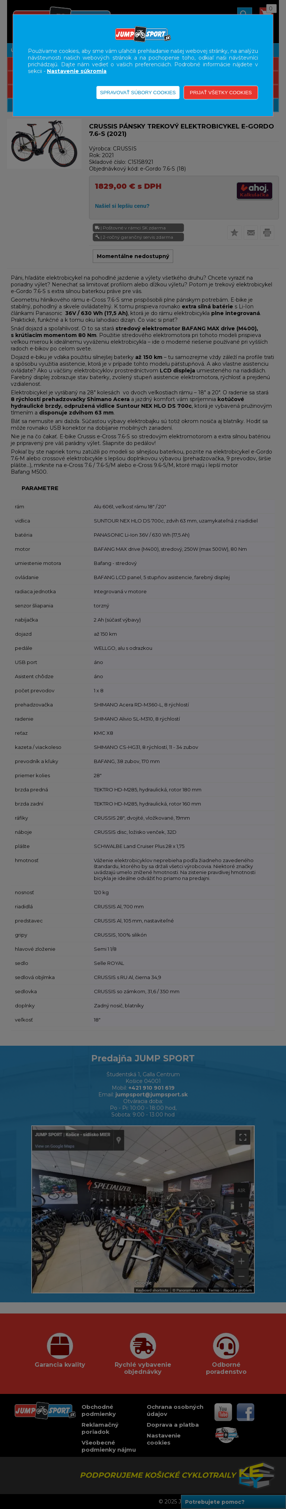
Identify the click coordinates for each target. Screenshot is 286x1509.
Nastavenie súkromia (77, 71)
